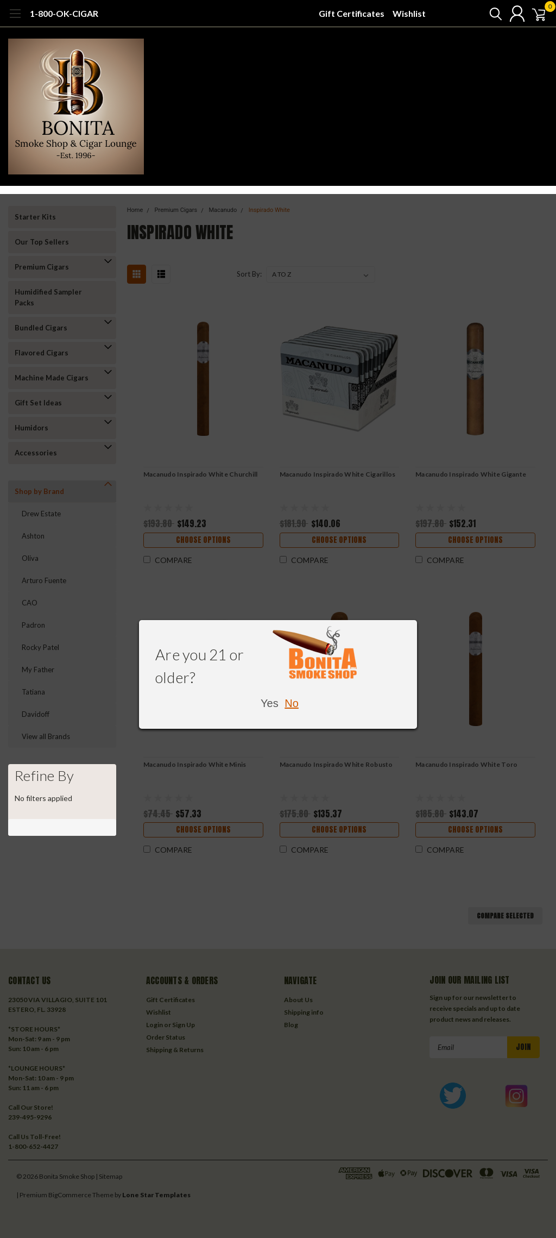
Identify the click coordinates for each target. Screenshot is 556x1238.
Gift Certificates (351, 13)
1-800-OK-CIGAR (64, 13)
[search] (484, 13)
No (292, 703)
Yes (270, 703)
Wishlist (409, 13)
